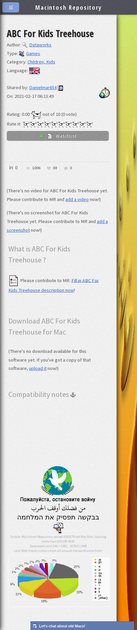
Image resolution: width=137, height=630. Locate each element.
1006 (36, 168)
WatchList (57, 135)
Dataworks (37, 45)
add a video (77, 199)
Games (29, 53)
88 (55, 168)
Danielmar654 (43, 87)
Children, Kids (41, 62)
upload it (38, 368)
